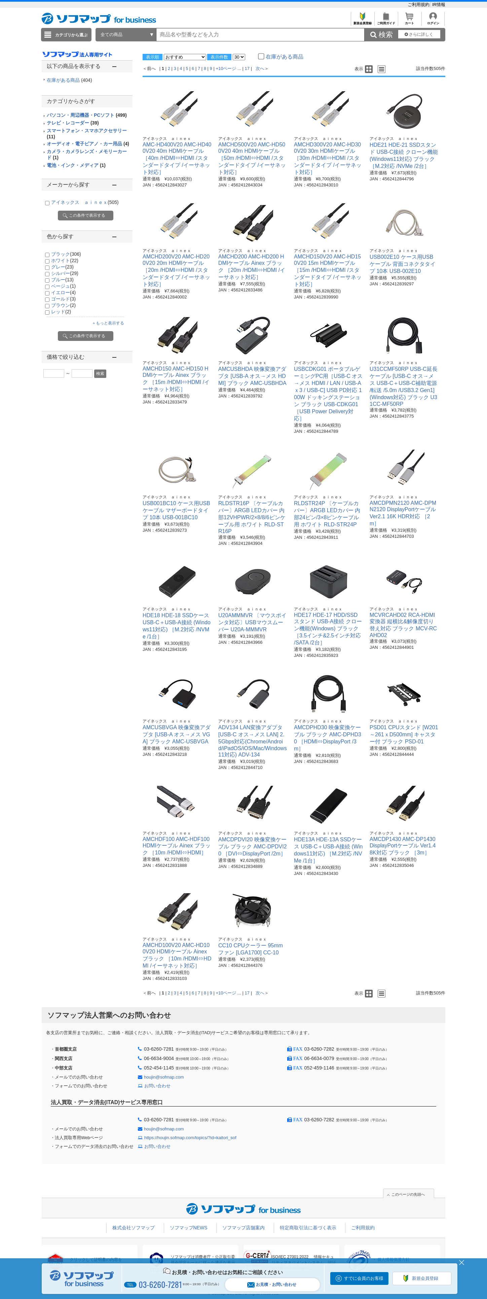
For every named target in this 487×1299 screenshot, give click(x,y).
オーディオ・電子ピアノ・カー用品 (88, 143)
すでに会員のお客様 (363, 1278)
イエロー (63, 292)
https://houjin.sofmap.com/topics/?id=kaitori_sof (190, 1137)
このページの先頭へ (408, 1194)
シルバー (64, 273)
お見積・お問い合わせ (271, 1284)
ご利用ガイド (386, 21)
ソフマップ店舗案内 (243, 1227)
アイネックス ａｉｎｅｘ (85, 202)
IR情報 (438, 4)
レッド (61, 311)
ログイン (433, 21)
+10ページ (226, 68)
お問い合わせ (157, 1085)
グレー (62, 267)
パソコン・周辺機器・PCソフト (87, 115)
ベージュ (63, 286)
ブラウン (63, 305)
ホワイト (64, 260)
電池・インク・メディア (76, 165)
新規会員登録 (362, 21)
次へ (260, 68)
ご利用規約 (419, 4)
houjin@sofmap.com (164, 1077)
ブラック (66, 254)
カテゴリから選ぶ (71, 35)
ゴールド (63, 299)
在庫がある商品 (69, 80)
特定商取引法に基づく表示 (308, 1227)
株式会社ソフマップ (133, 1227)
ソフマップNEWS (189, 1227)
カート (409, 21)
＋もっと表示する (108, 323)
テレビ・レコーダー (73, 123)
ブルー (62, 279)
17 (247, 68)
